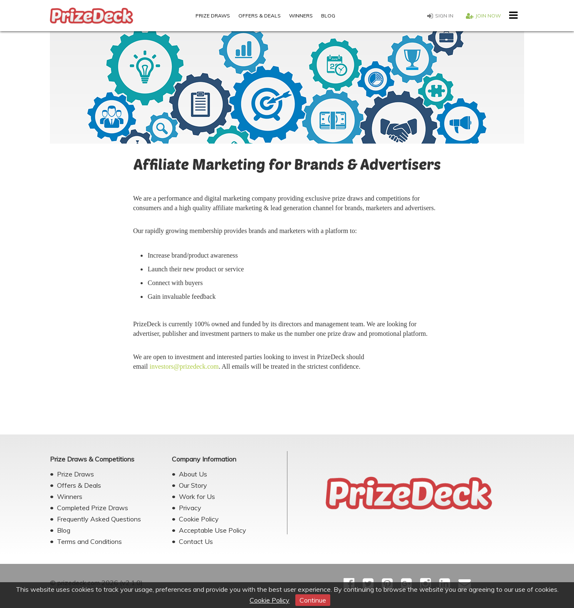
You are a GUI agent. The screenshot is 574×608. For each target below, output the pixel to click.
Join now (483, 15)
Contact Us (196, 541)
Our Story (193, 485)
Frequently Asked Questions (99, 519)
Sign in (440, 15)
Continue (312, 600)
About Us (193, 474)
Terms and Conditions (89, 541)
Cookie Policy (269, 600)
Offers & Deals (259, 15)
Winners (301, 15)
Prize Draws (212, 15)
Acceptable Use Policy (212, 530)
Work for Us (197, 496)
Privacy (190, 508)
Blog (328, 15)
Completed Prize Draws (92, 508)
